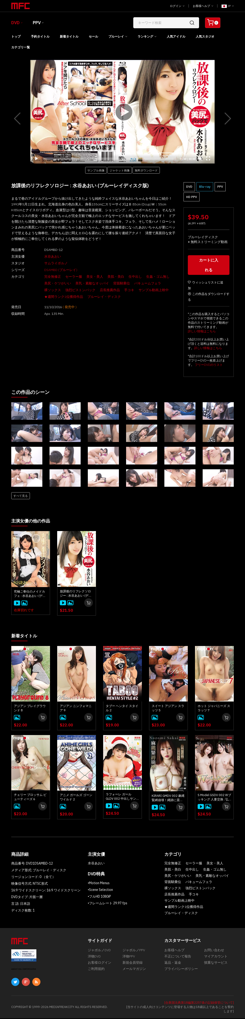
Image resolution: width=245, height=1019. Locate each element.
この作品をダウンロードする (208, 298)
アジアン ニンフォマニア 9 (76, 709)
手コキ (121, 290)
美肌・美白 (107, 276)
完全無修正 (44, 276)
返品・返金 (172, 965)
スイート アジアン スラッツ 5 (168, 709)
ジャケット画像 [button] (120, 170)
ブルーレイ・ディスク (96, 296)
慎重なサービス (216, 965)
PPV (37, 22)
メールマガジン (134, 973)
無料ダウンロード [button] (146, 170)
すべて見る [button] (20, 497)
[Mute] (200, 158)
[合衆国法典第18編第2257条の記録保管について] (199, 1003)
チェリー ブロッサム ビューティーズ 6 (30, 797)
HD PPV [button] (191, 197)
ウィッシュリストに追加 (205, 286)
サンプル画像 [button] (96, 170)
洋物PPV (128, 958)
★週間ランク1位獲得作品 (55, 296)
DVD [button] (189, 187)
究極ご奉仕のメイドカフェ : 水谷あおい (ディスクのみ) (30, 594)
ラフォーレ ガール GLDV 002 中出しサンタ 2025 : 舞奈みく (122, 797)
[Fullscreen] (208, 158)
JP (228, 6)
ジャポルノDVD (99, 951)
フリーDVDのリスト (209, 366)
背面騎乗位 (113, 283)
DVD (15, 22)
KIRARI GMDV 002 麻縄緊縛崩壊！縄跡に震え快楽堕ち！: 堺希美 (168, 798)
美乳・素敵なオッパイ (84, 283)
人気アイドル (176, 36)
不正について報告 (177, 958)
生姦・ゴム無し (149, 276)
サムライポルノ (48, 263)
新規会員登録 (132, 965)
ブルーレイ (116, 36)
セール (93, 36)
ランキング (145, 36)
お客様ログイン (99, 965)
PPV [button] (220, 187)
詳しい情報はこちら (202, 332)
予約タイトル (40, 36)
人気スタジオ (205, 36)
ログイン (177, 6)
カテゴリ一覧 (20, 47)
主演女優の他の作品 (32, 522)
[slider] (109, 159)
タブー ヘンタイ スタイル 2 (122, 709)
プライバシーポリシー (181, 973)
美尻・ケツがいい (49, 283)
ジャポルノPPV (133, 951)
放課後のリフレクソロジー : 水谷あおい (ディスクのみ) (76, 594)
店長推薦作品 (102, 290)
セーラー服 (65, 276)
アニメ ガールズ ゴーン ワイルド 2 (76, 798)
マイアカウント (216, 958)
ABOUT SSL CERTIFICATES (23, 970)
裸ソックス (44, 290)
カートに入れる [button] (208, 266)
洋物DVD (94, 958)
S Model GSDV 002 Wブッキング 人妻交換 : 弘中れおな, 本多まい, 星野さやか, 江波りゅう (214, 798)
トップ (16, 36)
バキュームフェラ (139, 283)
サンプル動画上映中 (145, 290)
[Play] (122, 111)
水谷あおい (44, 256)
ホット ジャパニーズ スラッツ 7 (214, 709)
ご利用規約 (96, 973)
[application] (122, 112)
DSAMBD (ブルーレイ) (52, 270)
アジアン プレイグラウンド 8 (30, 709)
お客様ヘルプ (203, 6)
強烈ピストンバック (72, 290)
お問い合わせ (214, 951)
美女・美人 (86, 276)
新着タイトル (69, 36)
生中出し (127, 276)
